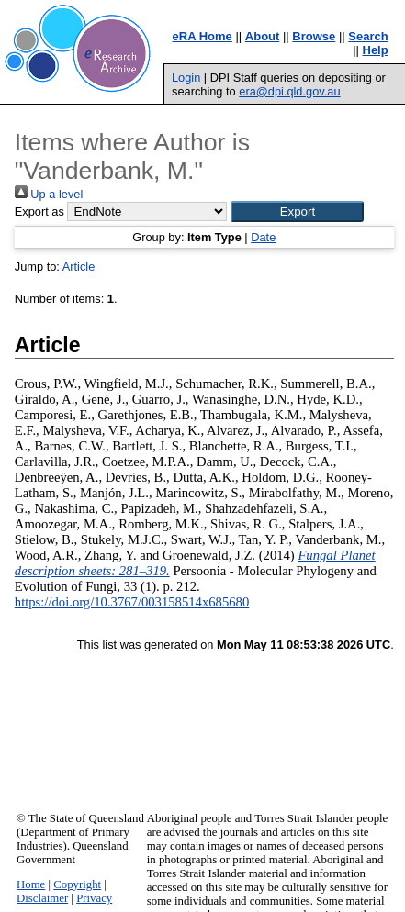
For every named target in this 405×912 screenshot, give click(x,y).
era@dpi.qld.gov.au (289, 91)
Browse (313, 36)
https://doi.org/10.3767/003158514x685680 (132, 602)
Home (31, 884)
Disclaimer (42, 898)
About (262, 36)
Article (79, 266)
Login (186, 77)
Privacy (94, 898)
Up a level (49, 194)
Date (263, 237)
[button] (297, 211)
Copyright (77, 884)
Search (368, 36)
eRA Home (202, 36)
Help (375, 50)
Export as (39, 211)
